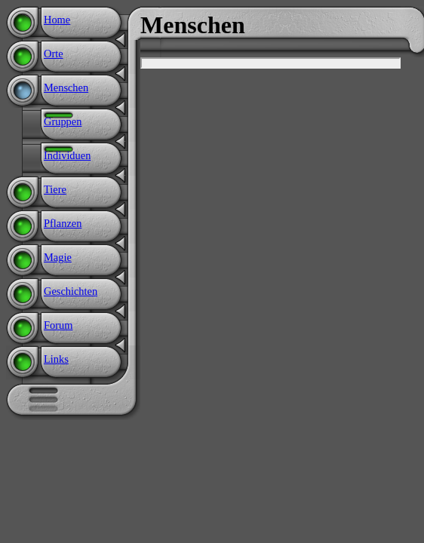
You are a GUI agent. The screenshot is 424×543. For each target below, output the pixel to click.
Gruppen (62, 121)
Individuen (67, 155)
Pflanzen (62, 223)
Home (57, 20)
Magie (58, 257)
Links (56, 359)
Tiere (55, 189)
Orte (53, 54)
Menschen (66, 87)
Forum (58, 325)
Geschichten (70, 291)
